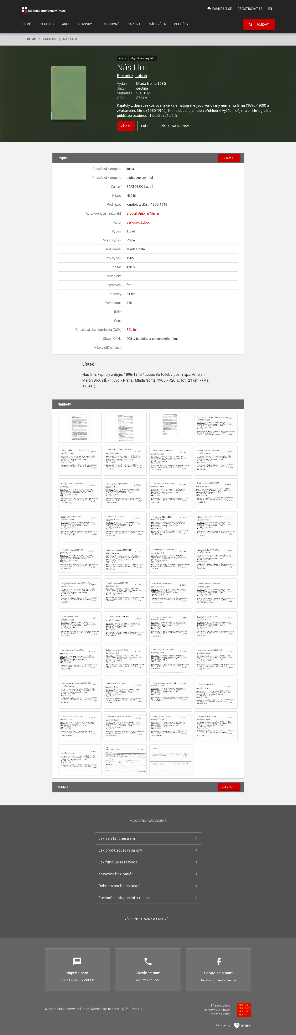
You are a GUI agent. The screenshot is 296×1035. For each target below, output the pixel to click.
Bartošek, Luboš (132, 75)
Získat (126, 126)
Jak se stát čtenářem (116, 838)
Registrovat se (250, 8)
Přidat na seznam (175, 126)
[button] (68, 93)
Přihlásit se (219, 9)
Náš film (70, 39)
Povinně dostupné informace (123, 897)
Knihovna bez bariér (115, 874)
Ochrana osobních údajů (119, 886)
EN (270, 8)
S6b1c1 (132, 330)
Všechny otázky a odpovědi (148, 919)
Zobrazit (229, 787)
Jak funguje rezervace (118, 862)
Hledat (258, 24)
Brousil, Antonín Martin (142, 213)
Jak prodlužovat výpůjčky (120, 850)
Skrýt (229, 158)
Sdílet (146, 126)
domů (31, 39)
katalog (50, 39)
